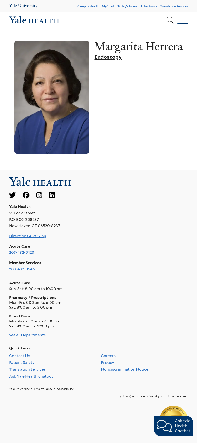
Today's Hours (127, 6)
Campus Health (88, 6)
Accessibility (65, 388)
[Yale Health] (23, 6)
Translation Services (174, 6)
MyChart (108, 6)
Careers (108, 355)
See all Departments (27, 335)
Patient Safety (22, 362)
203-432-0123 (21, 252)
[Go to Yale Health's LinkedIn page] (52, 195)
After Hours (148, 6)
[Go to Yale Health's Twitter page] (12, 195)
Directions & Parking (27, 236)
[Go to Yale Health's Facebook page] (26, 195)
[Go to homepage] (34, 20)
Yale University (19, 388)
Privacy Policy (43, 388)
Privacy (107, 362)
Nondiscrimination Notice (124, 369)
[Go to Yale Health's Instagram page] (39, 195)
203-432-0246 (22, 269)
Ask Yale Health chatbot (31, 376)
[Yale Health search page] (170, 20)
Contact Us (19, 355)
